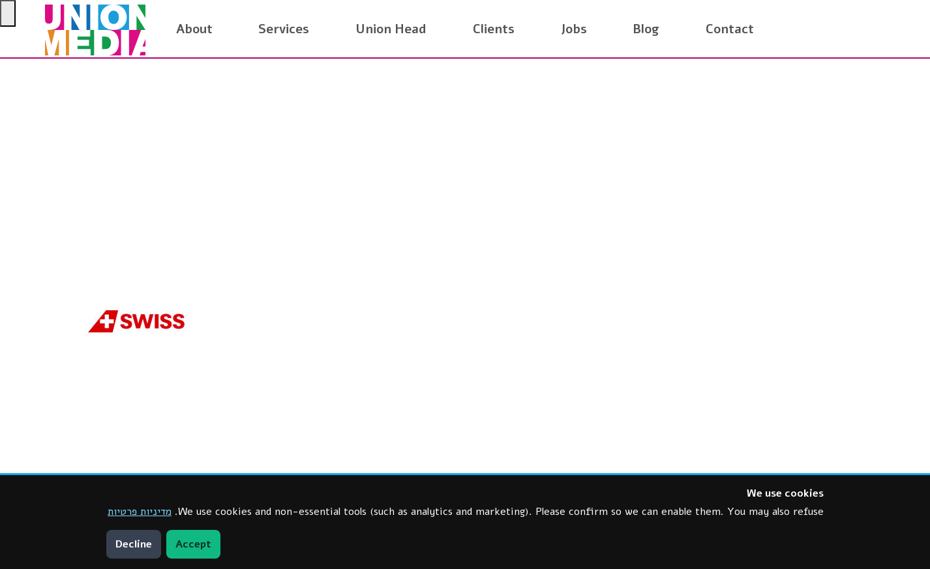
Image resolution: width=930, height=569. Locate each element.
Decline (133, 544)
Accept (193, 544)
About (194, 29)
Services (283, 29)
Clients (494, 29)
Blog (646, 29)
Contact (730, 29)
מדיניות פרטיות (140, 511)
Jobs (574, 29)
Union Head (391, 29)
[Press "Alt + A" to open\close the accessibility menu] (8, 13)
